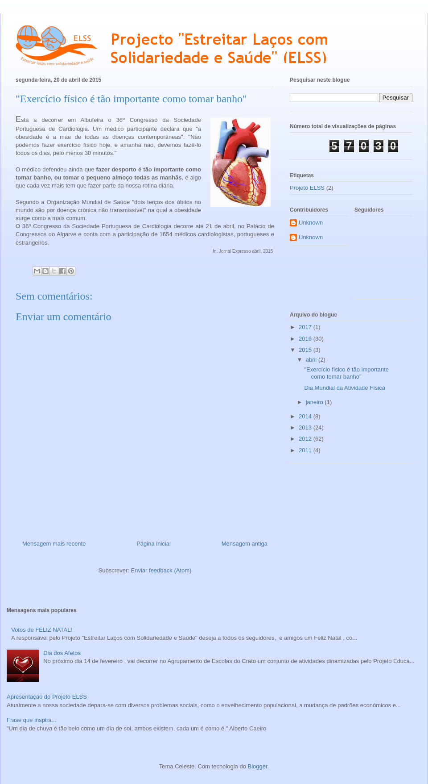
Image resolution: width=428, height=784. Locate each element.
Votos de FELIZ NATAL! (41, 629)
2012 (306, 438)
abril (312, 359)
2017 (306, 327)
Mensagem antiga (245, 543)
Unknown (311, 222)
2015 (306, 349)
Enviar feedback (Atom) (161, 570)
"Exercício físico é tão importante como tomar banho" (346, 373)
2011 (306, 450)
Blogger (258, 766)
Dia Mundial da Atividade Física (344, 387)
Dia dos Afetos (62, 653)
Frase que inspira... (31, 720)
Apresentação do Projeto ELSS (47, 696)
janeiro (315, 402)
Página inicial (153, 543)
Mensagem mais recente (54, 543)
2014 (306, 416)
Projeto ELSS (307, 187)
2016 (306, 338)
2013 (306, 427)
